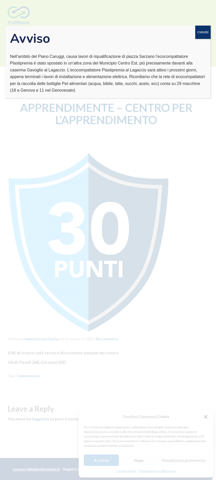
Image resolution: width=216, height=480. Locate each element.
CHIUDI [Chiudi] (203, 32)
